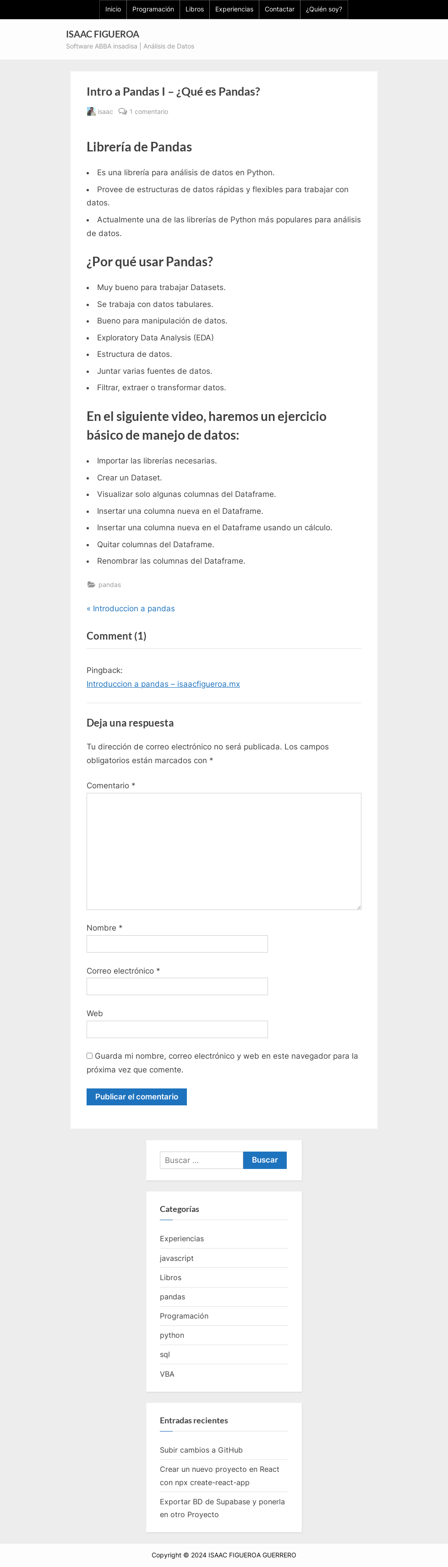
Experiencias (234, 9)
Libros (195, 9)
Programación (153, 9)
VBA (167, 1374)
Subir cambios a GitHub (201, 1449)
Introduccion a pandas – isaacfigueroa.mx (163, 684)
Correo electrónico (123, 970)
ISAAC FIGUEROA (102, 33)
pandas (109, 584)
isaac (105, 110)
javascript (177, 1258)
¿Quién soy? (324, 9)
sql (165, 1354)
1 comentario (149, 111)
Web (95, 1013)
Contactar (280, 9)
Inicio (113, 9)
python (172, 1335)
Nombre (105, 927)
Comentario (111, 785)
